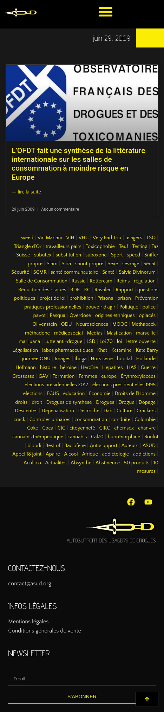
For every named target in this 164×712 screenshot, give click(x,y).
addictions (144, 454)
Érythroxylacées (138, 376)
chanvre (147, 428)
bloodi (34, 446)
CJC (61, 428)
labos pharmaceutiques (67, 350)
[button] (105, 11)
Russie (79, 281)
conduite (120, 419)
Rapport (124, 290)
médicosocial (68, 333)
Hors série (102, 359)
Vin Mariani (50, 238)
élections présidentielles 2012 (56, 385)
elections (33, 393)
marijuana (29, 341)
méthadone (37, 333)
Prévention (146, 298)
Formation (64, 376)
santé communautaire (74, 272)
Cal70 (97, 437)
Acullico (32, 463)
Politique (128, 307)
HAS (132, 367)
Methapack (144, 324)
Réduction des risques (42, 290)
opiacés (147, 315)
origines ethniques (115, 315)
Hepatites (112, 367)
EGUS (53, 393)
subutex (43, 255)
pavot (39, 315)
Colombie (145, 419)
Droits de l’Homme (135, 393)
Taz (154, 246)
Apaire (53, 454)
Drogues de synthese (69, 402)
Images (62, 359)
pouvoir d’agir (100, 307)
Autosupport (103, 446)
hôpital (124, 359)
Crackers (146, 411)
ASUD (149, 446)
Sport (117, 255)
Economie (100, 393)
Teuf (123, 246)
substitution (68, 255)
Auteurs (130, 446)
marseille (146, 333)
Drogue (126, 402)
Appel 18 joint (26, 454)
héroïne (68, 367)
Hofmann (25, 367)
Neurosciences (92, 324)
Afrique (90, 454)
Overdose (80, 315)
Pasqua (57, 315)
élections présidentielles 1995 (124, 385)
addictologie (115, 454)
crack (19, 419)
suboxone (96, 255)
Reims (123, 281)
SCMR (40, 272)
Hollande (146, 359)
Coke (32, 428)
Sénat (149, 264)
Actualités (56, 463)
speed (133, 255)
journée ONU (36, 359)
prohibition (81, 298)
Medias (95, 333)
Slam (52, 264)
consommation (90, 419)
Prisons (105, 298)
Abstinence (108, 463)
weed (27, 238)
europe (109, 376)
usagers (133, 238)
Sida (66, 264)
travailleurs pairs (63, 246)
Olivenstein (44, 324)
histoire (48, 367)
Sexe (112, 264)
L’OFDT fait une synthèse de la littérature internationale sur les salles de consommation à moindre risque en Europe (78, 164)
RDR (75, 290)
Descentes (26, 411)
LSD (90, 341)
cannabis (77, 437)
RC (87, 290)
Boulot (151, 437)
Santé (108, 272)
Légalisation (25, 350)
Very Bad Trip (107, 238)
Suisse (23, 255)
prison (124, 298)
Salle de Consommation (41, 281)
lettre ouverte (141, 341)
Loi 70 (106, 341)
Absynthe (81, 463)
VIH (70, 238)
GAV (43, 376)
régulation (145, 281)
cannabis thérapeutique (37, 437)
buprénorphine (124, 437)
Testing (139, 246)
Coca (47, 428)
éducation (74, 393)
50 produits (136, 463)
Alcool (71, 454)
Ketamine (121, 350)
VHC (84, 238)
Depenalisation (58, 411)
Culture (124, 411)
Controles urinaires (50, 419)
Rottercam (101, 281)
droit (37, 402)
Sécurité (20, 272)
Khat (102, 350)
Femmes (88, 376)
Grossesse (23, 376)
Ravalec (102, 290)
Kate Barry (147, 350)
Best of (52, 446)
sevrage (130, 264)
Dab (108, 411)
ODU (66, 324)
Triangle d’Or (27, 246)
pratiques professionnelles (52, 307)
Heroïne (89, 367)
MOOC (119, 324)
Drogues (105, 402)
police (149, 307)
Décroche (88, 411)
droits (21, 402)
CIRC (104, 428)
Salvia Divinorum (137, 272)
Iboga (80, 359)
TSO (151, 238)
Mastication (119, 333)
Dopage (147, 402)
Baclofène (75, 446)
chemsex (124, 428)
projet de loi (52, 298)
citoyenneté (82, 428)
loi (119, 341)
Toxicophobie (100, 246)
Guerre (148, 367)
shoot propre (89, 264)
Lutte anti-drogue (63, 341)
